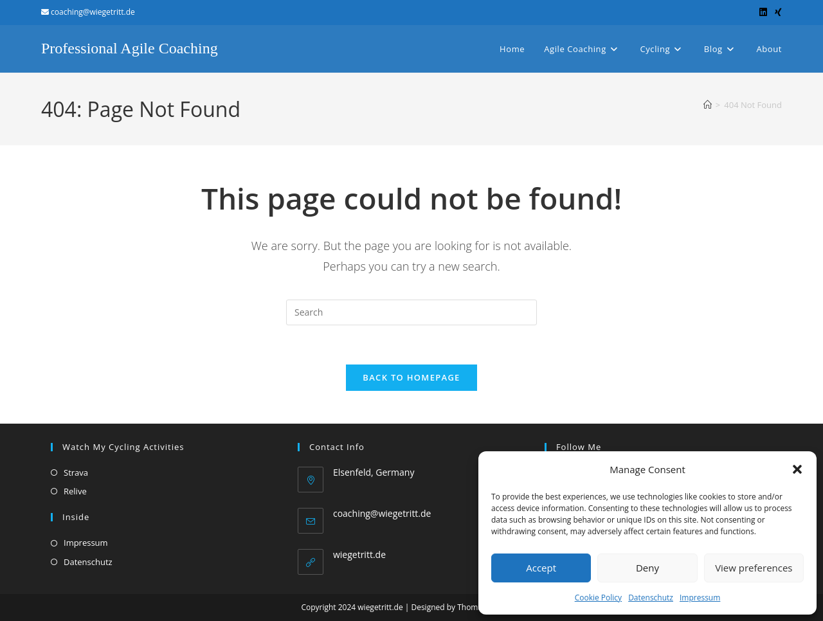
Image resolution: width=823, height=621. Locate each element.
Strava (76, 472)
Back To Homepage (411, 377)
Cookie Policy (598, 597)
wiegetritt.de (359, 554)
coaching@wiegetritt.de (382, 513)
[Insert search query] (411, 312)
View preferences (753, 567)
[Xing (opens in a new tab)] (776, 12)
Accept (541, 567)
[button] (797, 469)
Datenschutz (650, 597)
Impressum (700, 597)
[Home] (707, 105)
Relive (75, 491)
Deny (647, 567)
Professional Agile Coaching (129, 48)
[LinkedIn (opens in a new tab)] (763, 12)
